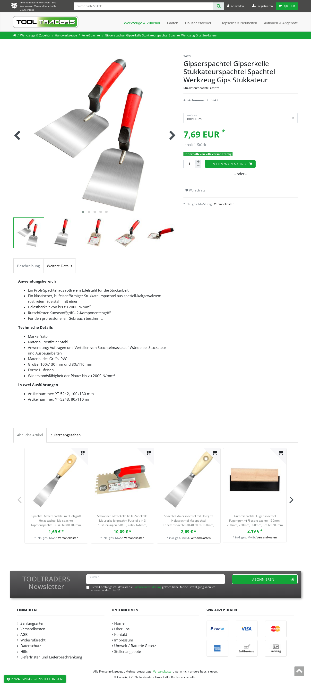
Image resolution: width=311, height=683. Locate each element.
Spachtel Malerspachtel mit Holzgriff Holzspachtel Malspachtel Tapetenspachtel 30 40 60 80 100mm (56, 521)
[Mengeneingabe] (189, 164)
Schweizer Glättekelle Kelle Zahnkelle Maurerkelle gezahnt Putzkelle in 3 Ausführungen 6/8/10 (122, 521)
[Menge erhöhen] (198, 162)
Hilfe (23, 651)
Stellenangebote (127, 651)
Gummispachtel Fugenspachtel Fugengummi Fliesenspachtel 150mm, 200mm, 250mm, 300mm (255, 520)
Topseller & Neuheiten (239, 23)
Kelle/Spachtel (91, 35)
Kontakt (120, 634)
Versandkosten (224, 204)
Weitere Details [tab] (59, 265)
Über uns (122, 628)
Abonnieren (273, 579)
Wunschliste (195, 190)
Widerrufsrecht (32, 640)
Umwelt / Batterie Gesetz (135, 645)
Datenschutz (30, 645)
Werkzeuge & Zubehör (142, 23)
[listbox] (122, 479)
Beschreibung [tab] (28, 265)
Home (119, 623)
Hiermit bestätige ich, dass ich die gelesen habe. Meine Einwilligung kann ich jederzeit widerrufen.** (153, 588)
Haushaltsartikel (198, 23)
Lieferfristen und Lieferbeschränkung (50, 657)
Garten (172, 23)
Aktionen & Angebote (281, 23)
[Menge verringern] (198, 166)
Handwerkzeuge (66, 35)
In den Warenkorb (232, 164)
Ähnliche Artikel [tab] (30, 435)
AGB (23, 634)
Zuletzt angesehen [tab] (65, 435)
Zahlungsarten (31, 623)
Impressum (123, 640)
